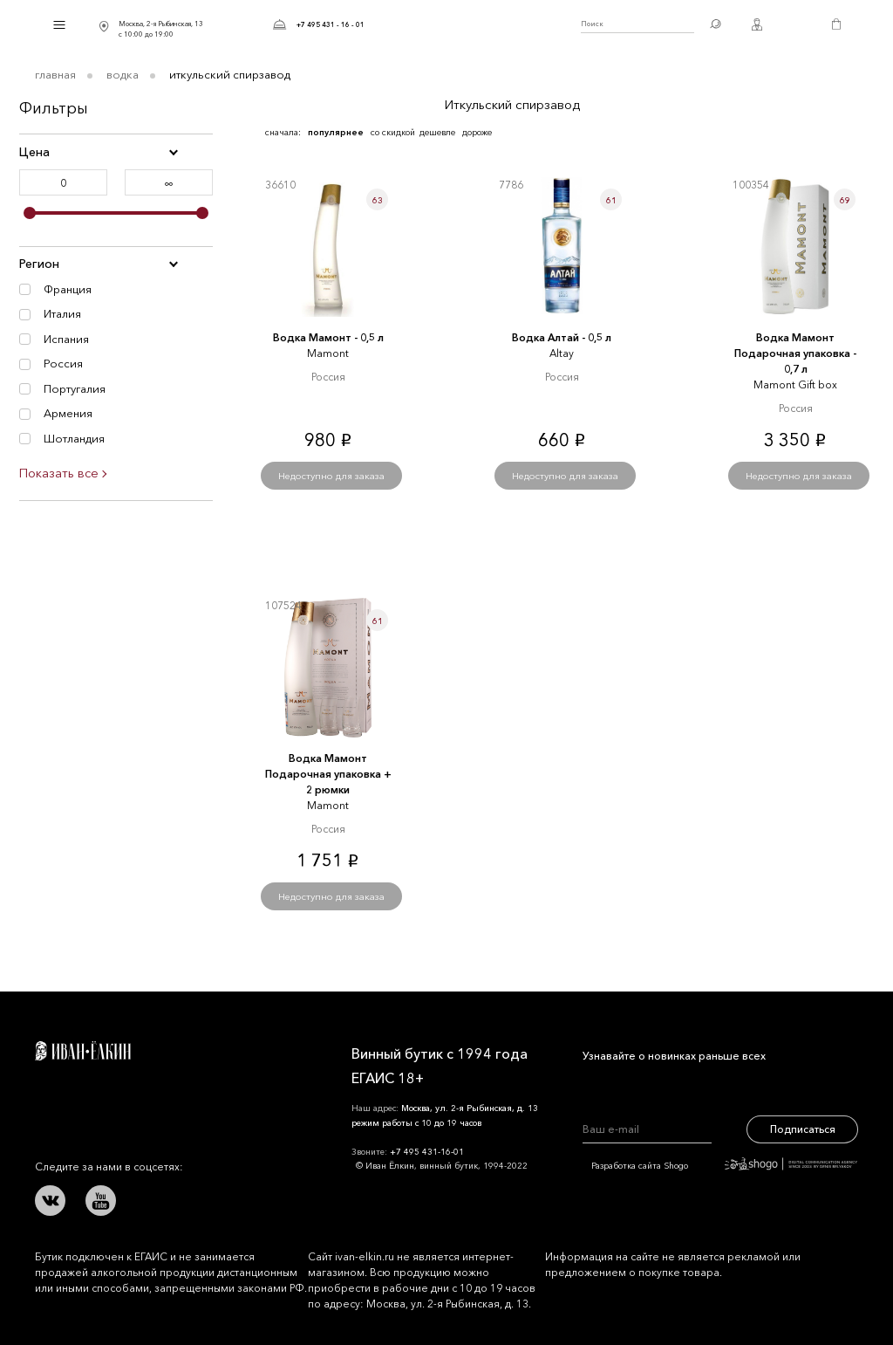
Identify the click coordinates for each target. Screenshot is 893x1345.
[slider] (30, 213)
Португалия (75, 388)
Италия (62, 313)
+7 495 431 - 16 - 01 (331, 24)
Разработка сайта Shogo (724, 1165)
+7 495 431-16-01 (427, 1151)
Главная (55, 74)
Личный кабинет (757, 24)
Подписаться (802, 1129)
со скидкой (393, 132)
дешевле (437, 132)
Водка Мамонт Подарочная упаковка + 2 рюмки (328, 773)
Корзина (836, 24)
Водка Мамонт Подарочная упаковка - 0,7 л (795, 353)
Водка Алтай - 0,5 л (561, 337)
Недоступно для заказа (331, 476)
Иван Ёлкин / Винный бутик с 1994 (472, 24)
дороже (477, 132)
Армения (68, 413)
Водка (122, 74)
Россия (63, 363)
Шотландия (74, 438)
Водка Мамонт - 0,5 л (328, 337)
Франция (68, 289)
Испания (66, 339)
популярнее (336, 132)
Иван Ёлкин (83, 1050)
